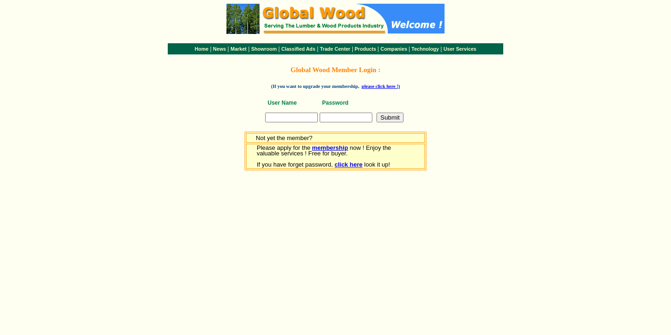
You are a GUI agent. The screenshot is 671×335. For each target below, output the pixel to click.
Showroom (264, 49)
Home (202, 49)
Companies (393, 49)
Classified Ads (298, 49)
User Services (460, 49)
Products (365, 49)
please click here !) (381, 86)
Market (238, 49)
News (219, 49)
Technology (425, 49)
